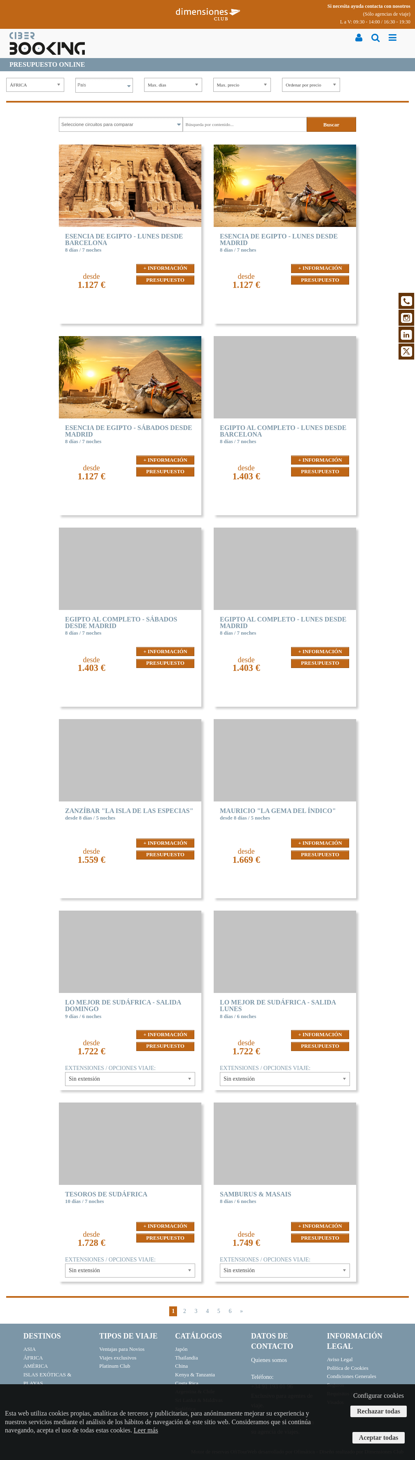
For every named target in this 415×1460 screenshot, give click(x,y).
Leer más (146, 1430)
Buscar (331, 124)
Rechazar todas (378, 1411)
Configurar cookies (378, 1395)
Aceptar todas (378, 1437)
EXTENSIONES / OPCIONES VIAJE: (110, 1068)
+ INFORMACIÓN (165, 268)
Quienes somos (269, 1360)
